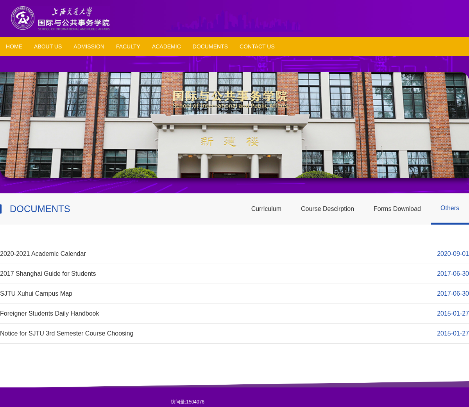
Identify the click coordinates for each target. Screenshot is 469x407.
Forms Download (397, 208)
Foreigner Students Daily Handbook (49, 313)
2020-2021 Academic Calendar (43, 253)
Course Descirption (327, 208)
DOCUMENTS (210, 46)
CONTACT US (257, 46)
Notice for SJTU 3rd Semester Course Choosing (66, 333)
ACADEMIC (166, 46)
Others (449, 208)
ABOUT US (48, 46)
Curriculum (266, 208)
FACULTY (128, 46)
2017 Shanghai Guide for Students (48, 273)
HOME (14, 46)
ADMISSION (88, 46)
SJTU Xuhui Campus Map (36, 293)
